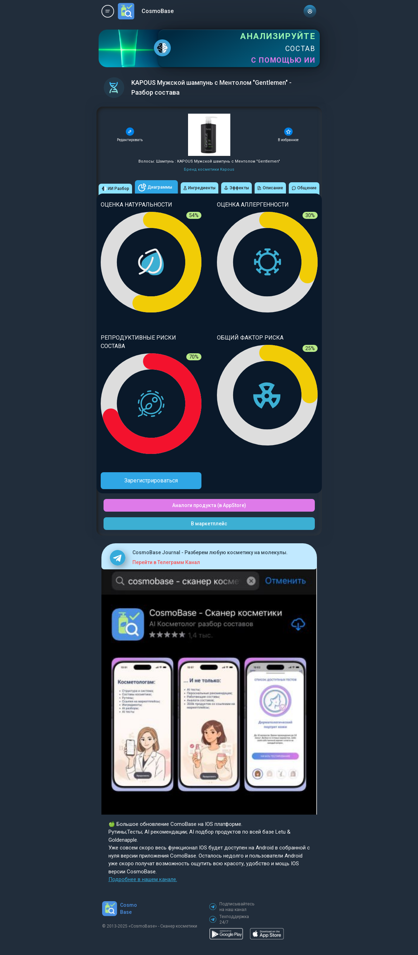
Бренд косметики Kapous (209, 169)
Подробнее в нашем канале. (142, 879)
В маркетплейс (209, 523)
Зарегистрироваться (151, 480)
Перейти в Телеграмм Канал (166, 562)
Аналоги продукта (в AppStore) (209, 505)
